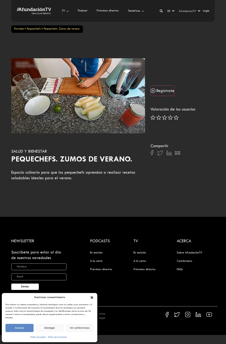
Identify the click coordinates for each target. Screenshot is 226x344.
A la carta (96, 261)
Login (206, 11)
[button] (92, 297)
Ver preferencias (79, 327)
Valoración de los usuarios (172, 109)
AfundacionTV (187, 11)
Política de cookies (38, 337)
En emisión (96, 252)
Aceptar (19, 327)
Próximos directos (101, 269)
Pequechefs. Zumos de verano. (71, 159)
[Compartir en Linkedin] (169, 153)
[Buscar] (161, 11)
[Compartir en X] (160, 154)
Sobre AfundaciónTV (189, 252)
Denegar (49, 327)
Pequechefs (34, 29)
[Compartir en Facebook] (152, 153)
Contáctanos (184, 261)
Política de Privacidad (57, 337)
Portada (19, 29)
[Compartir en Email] (177, 154)
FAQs (180, 269)
